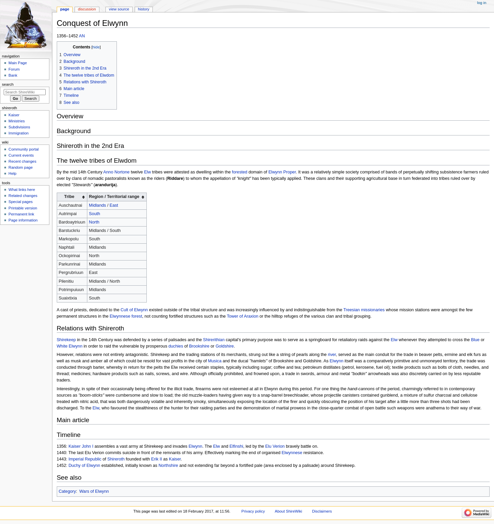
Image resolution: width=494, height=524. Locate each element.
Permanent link (21, 214)
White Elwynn (70, 346)
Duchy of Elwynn (84, 465)
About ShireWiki (288, 511)
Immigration (18, 133)
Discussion (87, 9)
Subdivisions (19, 127)
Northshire (168, 465)
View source (119, 9)
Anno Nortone (116, 172)
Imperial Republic (85, 459)
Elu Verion (275, 446)
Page (64, 9)
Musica (214, 361)
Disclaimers (322, 511)
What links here (21, 190)
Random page (20, 167)
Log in (481, 3)
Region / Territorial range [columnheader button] (114, 196)
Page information (23, 220)
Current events (21, 155)
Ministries (16, 121)
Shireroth (116, 459)
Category (67, 491)
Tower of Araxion (242, 316)
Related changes (22, 196)
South (94, 213)
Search (8, 84)
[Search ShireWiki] (25, 92)
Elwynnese (292, 452)
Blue (475, 339)
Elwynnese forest (126, 316)
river (332, 354)
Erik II (156, 459)
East (113, 205)
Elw (147, 172)
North (94, 222)
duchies (176, 346)
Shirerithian (214, 339)
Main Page (17, 63)
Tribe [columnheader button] (69, 196)
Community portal (23, 149)
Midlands (97, 205)
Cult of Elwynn (134, 310)
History (143, 9)
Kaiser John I (81, 446)
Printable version (22, 208)
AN (82, 36)
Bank (12, 75)
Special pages (20, 202)
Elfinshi (236, 446)
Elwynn (337, 361)
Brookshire (199, 346)
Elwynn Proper (282, 172)
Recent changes (22, 161)
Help (12, 173)
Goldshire (225, 346)
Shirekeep (66, 339)
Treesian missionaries (364, 310)
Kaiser (175, 459)
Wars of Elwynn (94, 491)
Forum (13, 69)
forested (240, 172)
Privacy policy (253, 511)
